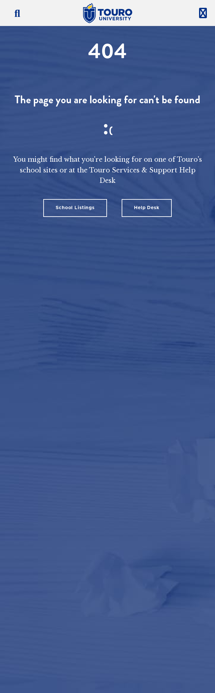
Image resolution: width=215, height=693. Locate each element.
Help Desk (146, 208)
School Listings (75, 208)
